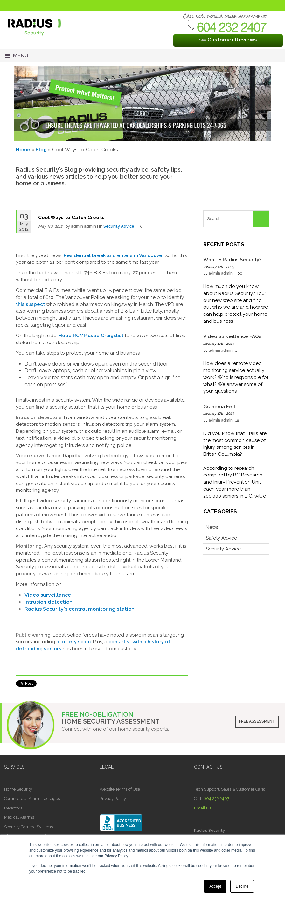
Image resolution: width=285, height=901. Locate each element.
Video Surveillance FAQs (232, 336)
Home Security (18, 789)
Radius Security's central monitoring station (79, 609)
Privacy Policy (113, 798)
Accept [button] (215, 886)
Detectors (13, 808)
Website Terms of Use (120, 789)
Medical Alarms (19, 817)
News (212, 527)
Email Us (202, 808)
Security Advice (118, 226)
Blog (41, 149)
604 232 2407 (216, 798)
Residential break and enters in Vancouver (114, 255)
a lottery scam (73, 642)
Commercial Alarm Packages (32, 798)
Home (23, 149)
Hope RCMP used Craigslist (91, 335)
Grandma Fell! (220, 407)
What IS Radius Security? (232, 259)
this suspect (30, 304)
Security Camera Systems (28, 826)
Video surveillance (47, 595)
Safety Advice (221, 538)
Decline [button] (242, 886)
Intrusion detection (48, 602)
